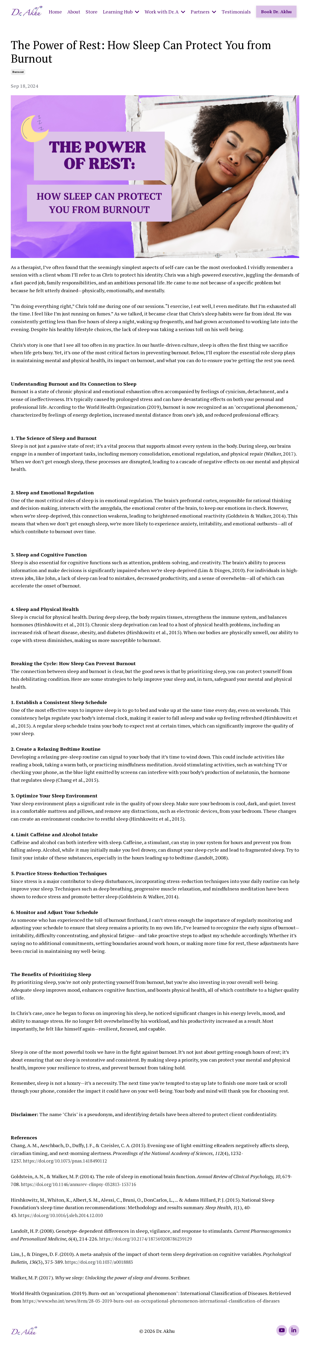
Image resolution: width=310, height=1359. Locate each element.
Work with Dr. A (165, 11)
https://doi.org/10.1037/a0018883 (101, 1261)
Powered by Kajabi (284, 1345)
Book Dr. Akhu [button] (276, 11)
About (73, 11)
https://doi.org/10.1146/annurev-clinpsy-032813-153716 (83, 1184)
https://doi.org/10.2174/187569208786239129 (149, 1238)
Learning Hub (121, 11)
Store (91, 11)
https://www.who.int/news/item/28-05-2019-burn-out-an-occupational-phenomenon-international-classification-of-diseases (160, 1300)
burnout (18, 72)
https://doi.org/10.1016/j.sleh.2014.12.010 (63, 1215)
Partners (203, 11)
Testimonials (236, 11)
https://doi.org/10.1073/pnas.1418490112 (68, 1160)
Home (55, 11)
